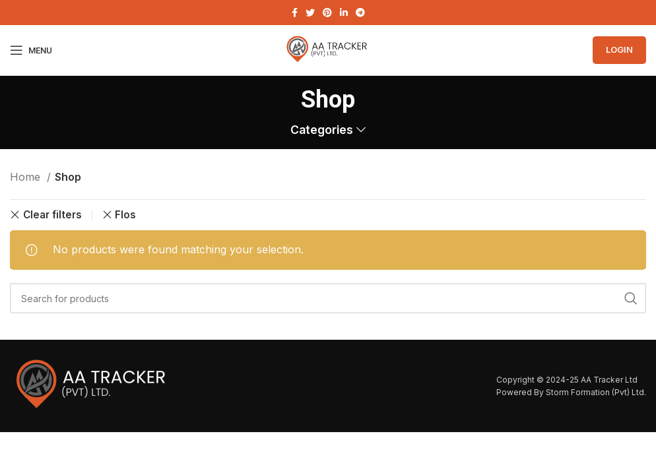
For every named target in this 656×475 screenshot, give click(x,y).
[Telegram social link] (360, 12)
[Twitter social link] (310, 12)
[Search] (328, 298)
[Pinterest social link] (327, 12)
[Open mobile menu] (31, 50)
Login (619, 49)
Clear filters (52, 215)
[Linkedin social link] (344, 12)
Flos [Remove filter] (125, 215)
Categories (321, 130)
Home (27, 176)
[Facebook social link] (295, 12)
